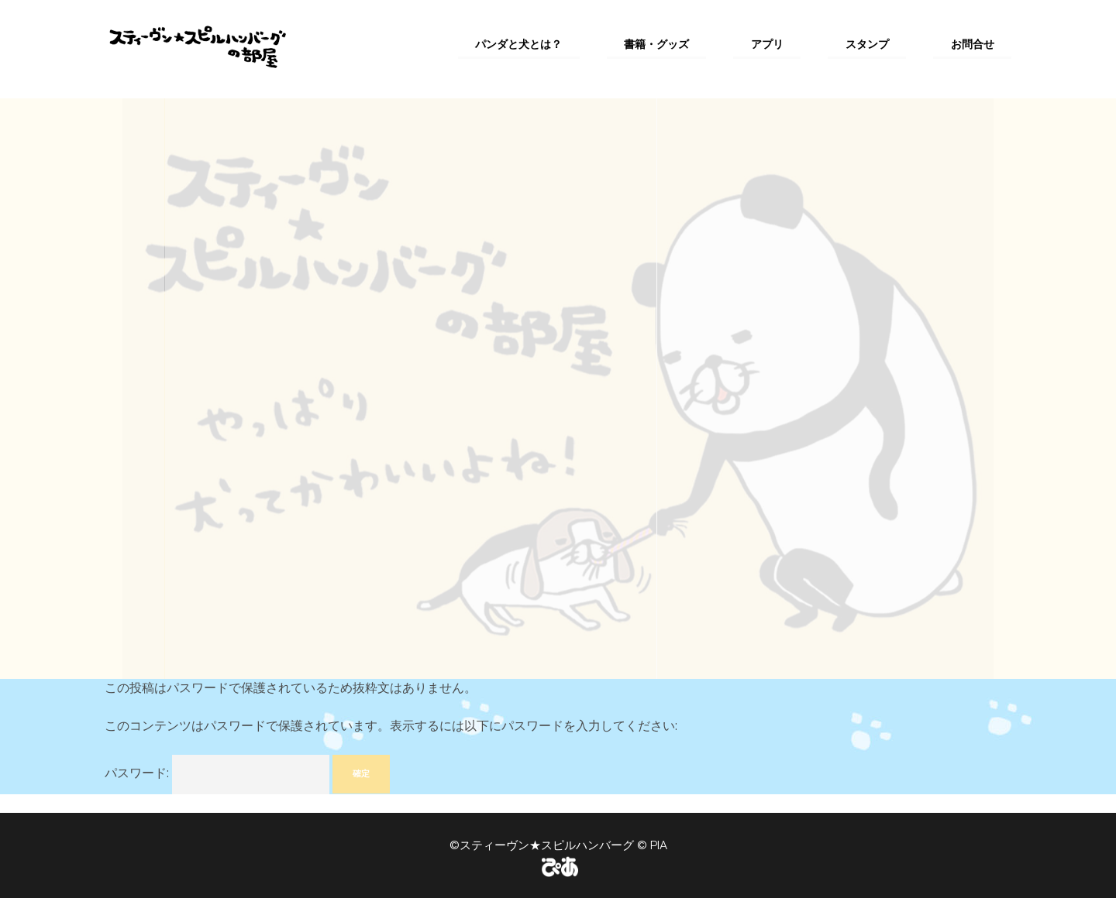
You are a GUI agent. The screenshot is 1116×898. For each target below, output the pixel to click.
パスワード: (217, 774)
